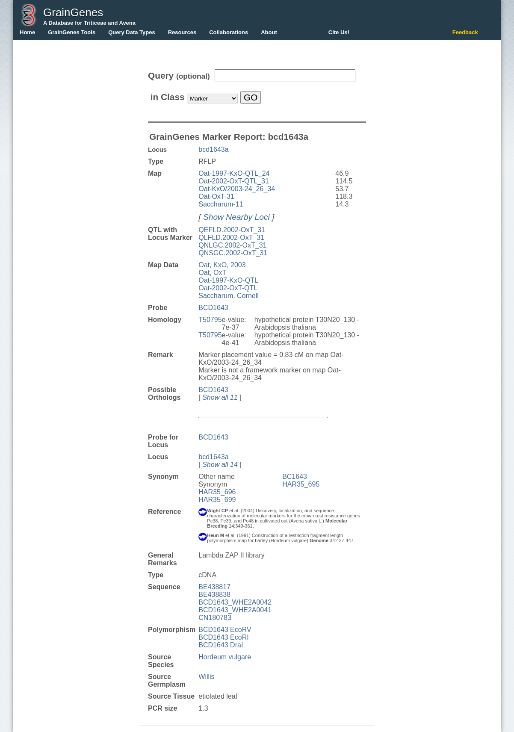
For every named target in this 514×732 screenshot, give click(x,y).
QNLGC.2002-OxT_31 (232, 245)
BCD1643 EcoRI (223, 637)
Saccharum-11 (220, 204)
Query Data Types (131, 32)
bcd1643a (213, 149)
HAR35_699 (217, 499)
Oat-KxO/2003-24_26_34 (236, 188)
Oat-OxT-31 (216, 196)
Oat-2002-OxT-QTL (227, 288)
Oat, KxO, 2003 (221, 265)
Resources (182, 32)
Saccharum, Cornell (228, 295)
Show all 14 (220, 464)
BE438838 (214, 594)
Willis (206, 676)
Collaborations (228, 32)
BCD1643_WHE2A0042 (235, 602)
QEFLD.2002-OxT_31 (231, 229)
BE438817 (214, 586)
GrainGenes (73, 12)
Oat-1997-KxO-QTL (228, 280)
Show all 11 (220, 397)
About (269, 32)
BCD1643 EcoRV (224, 629)
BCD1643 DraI (220, 645)
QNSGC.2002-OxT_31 (232, 253)
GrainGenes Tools (71, 32)
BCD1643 (213, 307)
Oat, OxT (212, 272)
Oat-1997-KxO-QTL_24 (233, 173)
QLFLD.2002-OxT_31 (231, 237)
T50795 (210, 319)
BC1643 (294, 476)
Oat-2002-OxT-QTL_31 (233, 181)
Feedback (465, 32)
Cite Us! (338, 32)
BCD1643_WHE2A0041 (235, 610)
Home (27, 32)
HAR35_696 (217, 492)
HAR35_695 (300, 484)
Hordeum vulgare (224, 657)
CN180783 (214, 617)
